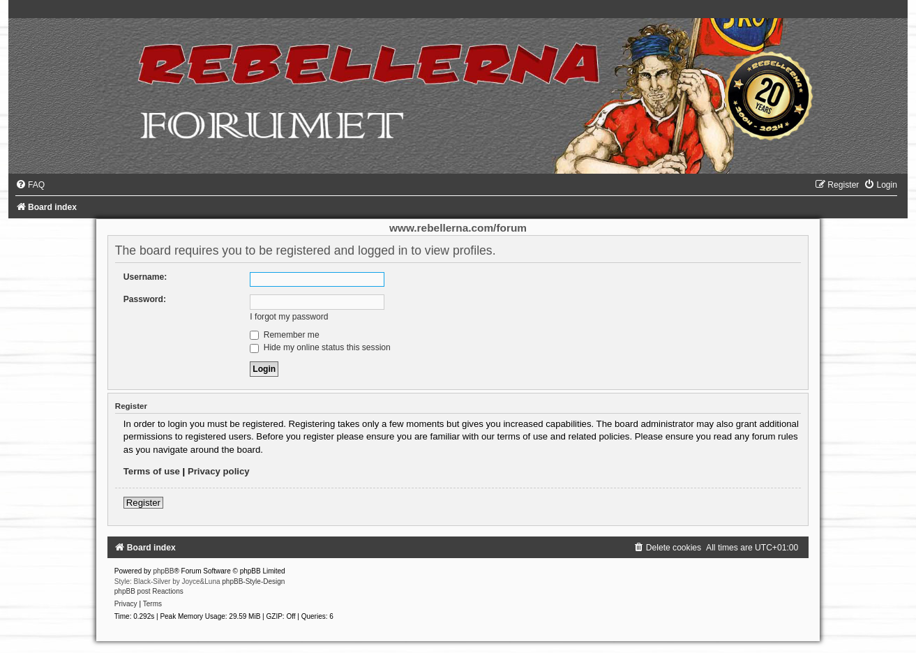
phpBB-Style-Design (253, 581)
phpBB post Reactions (148, 591)
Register (143, 502)
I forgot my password (289, 317)
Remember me (284, 335)
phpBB (163, 571)
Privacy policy (219, 471)
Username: (145, 277)
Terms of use (151, 471)
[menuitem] (30, 185)
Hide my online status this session (320, 347)
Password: (144, 299)
